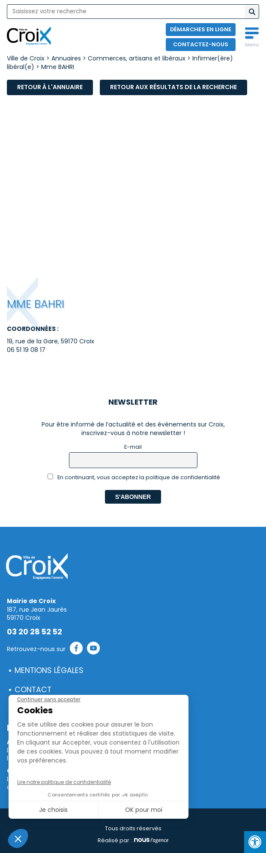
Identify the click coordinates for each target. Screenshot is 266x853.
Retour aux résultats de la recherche (173, 87)
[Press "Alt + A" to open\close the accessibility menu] (255, 842)
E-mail (133, 447)
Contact (33, 690)
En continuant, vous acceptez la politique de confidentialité (134, 477)
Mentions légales (49, 670)
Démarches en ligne (200, 29)
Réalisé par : (133, 840)
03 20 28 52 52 (34, 632)
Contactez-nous (200, 44)
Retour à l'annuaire (50, 87)
